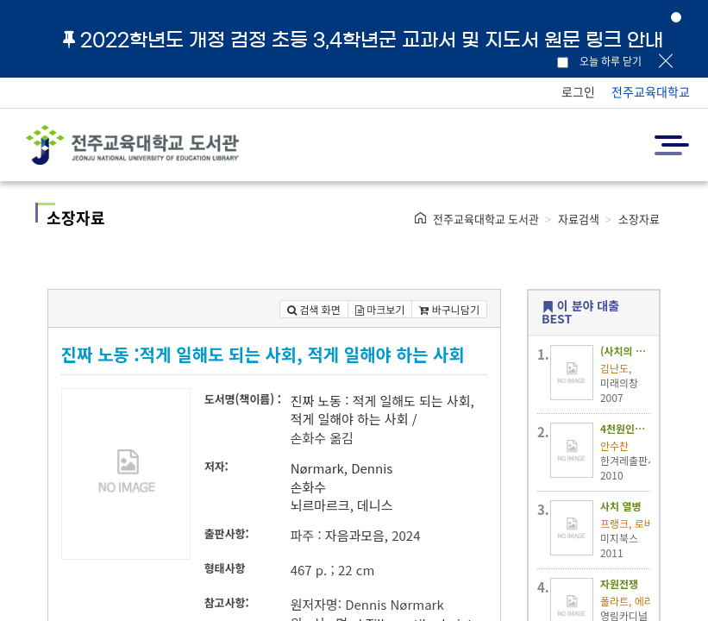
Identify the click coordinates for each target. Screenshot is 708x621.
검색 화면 (314, 309)
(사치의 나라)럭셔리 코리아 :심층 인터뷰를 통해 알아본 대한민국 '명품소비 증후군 (625, 350)
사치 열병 (621, 506)
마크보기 (380, 309)
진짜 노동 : (320, 401)
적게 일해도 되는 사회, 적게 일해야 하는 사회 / (382, 410)
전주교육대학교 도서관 (486, 218)
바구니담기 (449, 309)
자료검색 (578, 218)
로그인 (578, 91)
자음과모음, (356, 535)
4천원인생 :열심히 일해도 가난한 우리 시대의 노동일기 (625, 428)
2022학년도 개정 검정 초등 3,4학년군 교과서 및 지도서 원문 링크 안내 (363, 39)
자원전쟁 (619, 583)
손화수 (308, 487)
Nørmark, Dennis (342, 468)
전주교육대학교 (650, 91)
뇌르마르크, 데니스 (342, 505)
